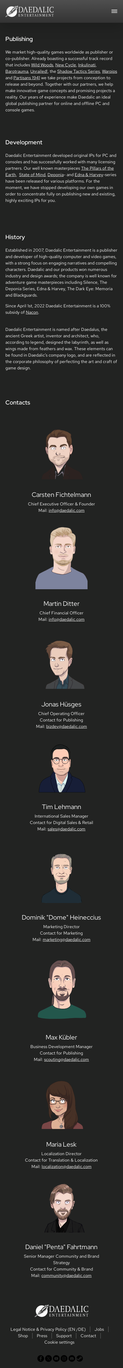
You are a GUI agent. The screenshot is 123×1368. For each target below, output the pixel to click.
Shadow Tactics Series (78, 71)
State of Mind (32, 174)
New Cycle (65, 65)
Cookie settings (59, 1342)
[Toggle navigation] (114, 10)
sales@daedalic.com (66, 829)
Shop (23, 1336)
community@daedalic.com (66, 1275)
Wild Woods (42, 65)
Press (42, 1336)
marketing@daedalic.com (67, 939)
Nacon (32, 312)
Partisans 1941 (26, 78)
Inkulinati (87, 65)
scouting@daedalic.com (66, 1059)
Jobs (99, 1329)
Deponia (56, 174)
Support (64, 1336)
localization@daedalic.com (67, 1166)
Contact (88, 1336)
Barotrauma (16, 71)
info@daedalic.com (67, 510)
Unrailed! (39, 71)
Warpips (109, 71)
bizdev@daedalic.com (66, 726)
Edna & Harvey (89, 174)
